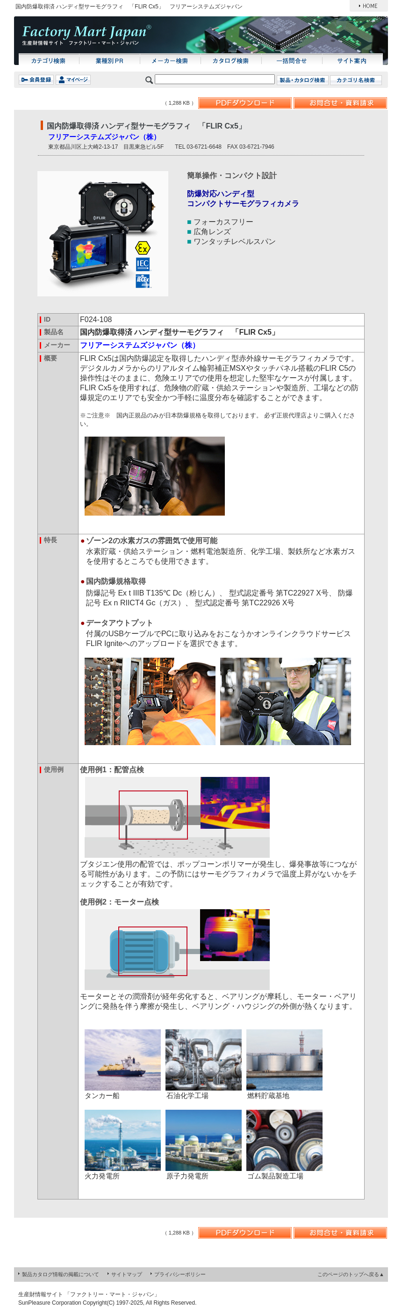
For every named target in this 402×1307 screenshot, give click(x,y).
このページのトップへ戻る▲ (350, 1274)
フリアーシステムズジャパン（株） (104, 137)
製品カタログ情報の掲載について (60, 1274)
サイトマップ (126, 1274)
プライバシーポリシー (180, 1274)
